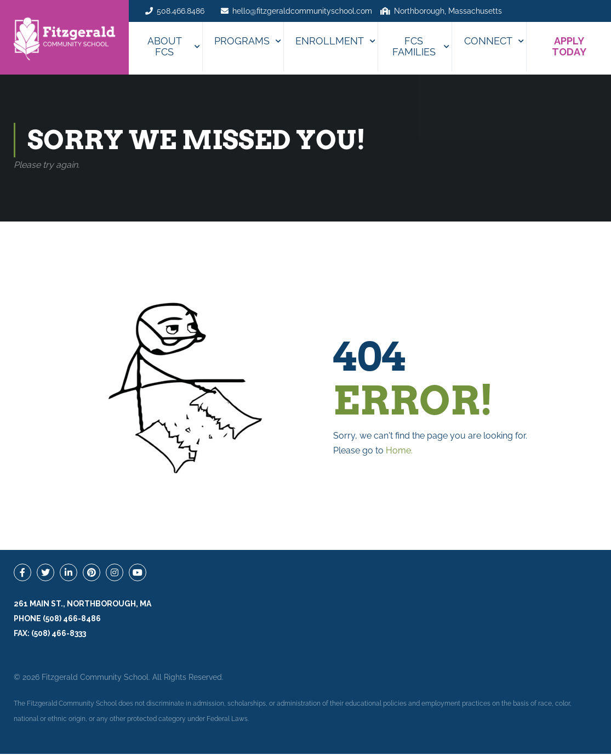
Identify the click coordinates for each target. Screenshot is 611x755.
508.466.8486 (180, 11)
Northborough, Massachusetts (448, 11)
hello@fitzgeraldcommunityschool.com (302, 11)
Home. (399, 451)
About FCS (164, 46)
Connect (488, 41)
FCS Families (414, 46)
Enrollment (329, 41)
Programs (242, 41)
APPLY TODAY (569, 46)
